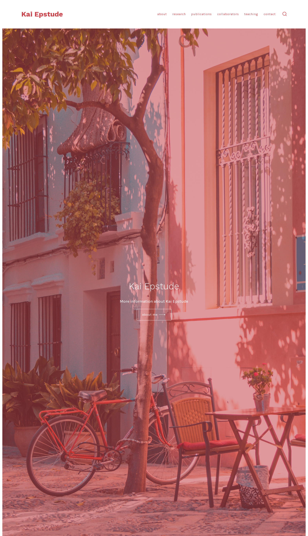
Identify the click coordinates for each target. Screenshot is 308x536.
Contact (270, 14)
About (162, 14)
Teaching (251, 14)
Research (179, 14)
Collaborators (228, 14)
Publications (201, 14)
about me (150, 314)
